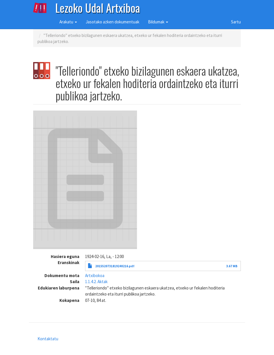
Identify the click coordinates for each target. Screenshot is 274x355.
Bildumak (158, 22)
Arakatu (68, 22)
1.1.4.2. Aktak (96, 281)
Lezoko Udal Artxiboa (97, 7)
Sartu (236, 22)
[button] (85, 180)
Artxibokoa (94, 275)
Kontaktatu (47, 338)
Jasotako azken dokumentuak (112, 22)
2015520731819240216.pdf (114, 266)
